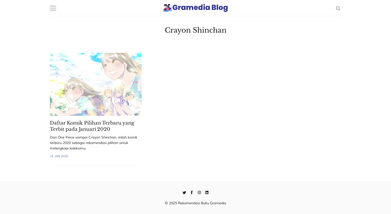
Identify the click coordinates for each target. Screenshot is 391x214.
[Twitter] (184, 192)
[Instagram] (199, 192)
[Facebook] (192, 192)
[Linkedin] (207, 192)
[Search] (338, 7)
